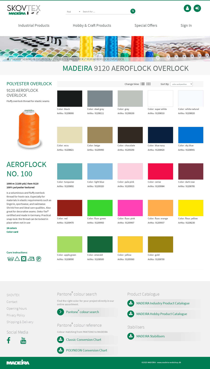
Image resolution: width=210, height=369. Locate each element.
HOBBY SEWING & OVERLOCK (31, 59)
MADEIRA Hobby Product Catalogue (161, 314)
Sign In (186, 25)
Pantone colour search (82, 311)
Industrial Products (33, 25)
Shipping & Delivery (20, 322)
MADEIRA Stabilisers (150, 336)
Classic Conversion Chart (83, 339)
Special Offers (146, 25)
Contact (12, 302)
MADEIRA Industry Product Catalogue (162, 303)
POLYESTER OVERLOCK (68, 59)
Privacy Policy (16, 315)
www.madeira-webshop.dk (169, 362)
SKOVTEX (13, 295)
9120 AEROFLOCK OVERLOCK (105, 59)
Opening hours (17, 308)
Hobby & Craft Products (92, 25)
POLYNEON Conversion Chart (86, 350)
